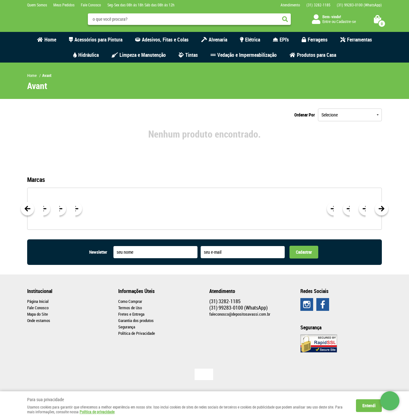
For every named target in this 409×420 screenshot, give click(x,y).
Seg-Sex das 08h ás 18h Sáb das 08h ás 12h (140, 4)
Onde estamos (38, 320)
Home (50, 39)
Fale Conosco (91, 4)
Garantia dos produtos (136, 320)
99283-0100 (359, 4)
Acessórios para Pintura (98, 39)
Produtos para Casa (316, 54)
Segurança (126, 327)
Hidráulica (88, 54)
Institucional (39, 291)
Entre (326, 21)
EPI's (284, 39)
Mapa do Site (37, 314)
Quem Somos (37, 4)
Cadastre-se (346, 21)
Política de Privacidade (136, 333)
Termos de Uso (130, 308)
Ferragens (318, 39)
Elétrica (252, 39)
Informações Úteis (136, 291)
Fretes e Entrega (131, 314)
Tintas (191, 54)
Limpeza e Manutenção (143, 54)
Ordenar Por (304, 115)
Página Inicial (38, 301)
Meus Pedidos (63, 4)
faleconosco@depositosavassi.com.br (239, 314)
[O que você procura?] (285, 19)
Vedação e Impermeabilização (247, 54)
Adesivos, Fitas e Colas (165, 39)
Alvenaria (218, 39)
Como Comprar (130, 301)
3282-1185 (318, 4)
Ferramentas (359, 39)
